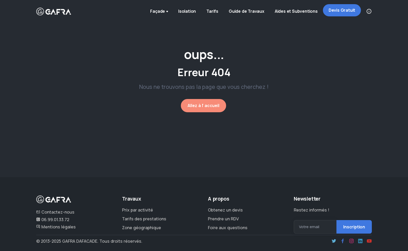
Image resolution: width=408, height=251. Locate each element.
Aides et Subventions (296, 11)
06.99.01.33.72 (52, 219)
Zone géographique (141, 227)
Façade (159, 11)
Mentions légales (56, 227)
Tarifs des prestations (144, 219)
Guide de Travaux (246, 11)
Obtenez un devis (225, 210)
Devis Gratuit (342, 10)
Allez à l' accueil (203, 105)
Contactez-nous (55, 212)
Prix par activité (137, 210)
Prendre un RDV (223, 219)
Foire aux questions (227, 227)
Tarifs (212, 11)
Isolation (187, 11)
